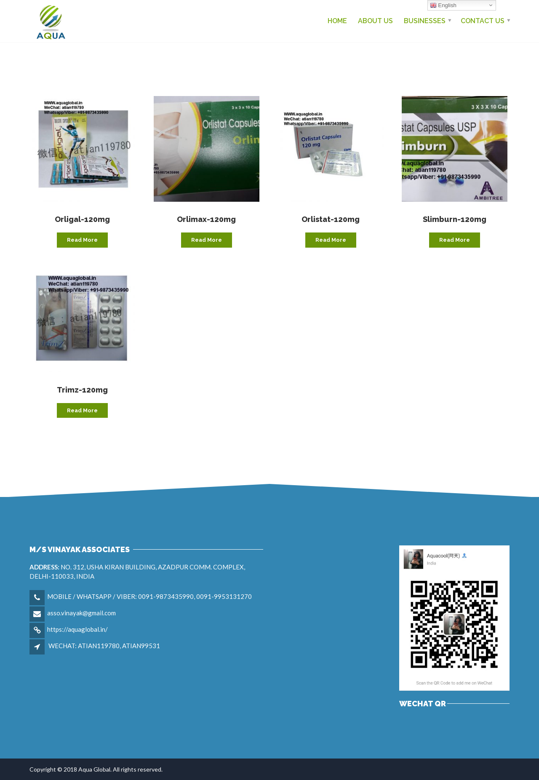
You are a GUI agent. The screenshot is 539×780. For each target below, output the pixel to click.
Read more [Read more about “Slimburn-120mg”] (454, 240)
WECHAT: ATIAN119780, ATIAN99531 (104, 645)
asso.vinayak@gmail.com (81, 613)
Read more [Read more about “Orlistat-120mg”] (330, 240)
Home (337, 21)
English (443, 5)
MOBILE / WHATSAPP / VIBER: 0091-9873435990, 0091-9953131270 (149, 596)
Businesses (425, 21)
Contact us (482, 21)
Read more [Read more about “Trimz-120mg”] (82, 410)
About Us (375, 21)
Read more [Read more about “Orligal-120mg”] (82, 240)
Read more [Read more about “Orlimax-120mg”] (206, 240)
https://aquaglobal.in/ (77, 629)
